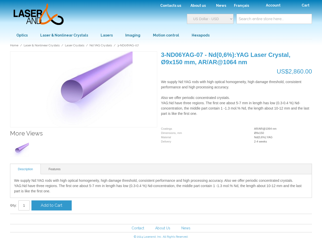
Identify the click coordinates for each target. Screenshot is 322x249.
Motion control (166, 35)
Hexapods (201, 35)
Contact (138, 228)
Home (14, 45)
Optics (22, 35)
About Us (162, 228)
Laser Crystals (74, 45)
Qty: (13, 205)
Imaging (132, 35)
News (185, 228)
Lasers (107, 35)
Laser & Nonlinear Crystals (64, 35)
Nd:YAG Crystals (101, 45)
